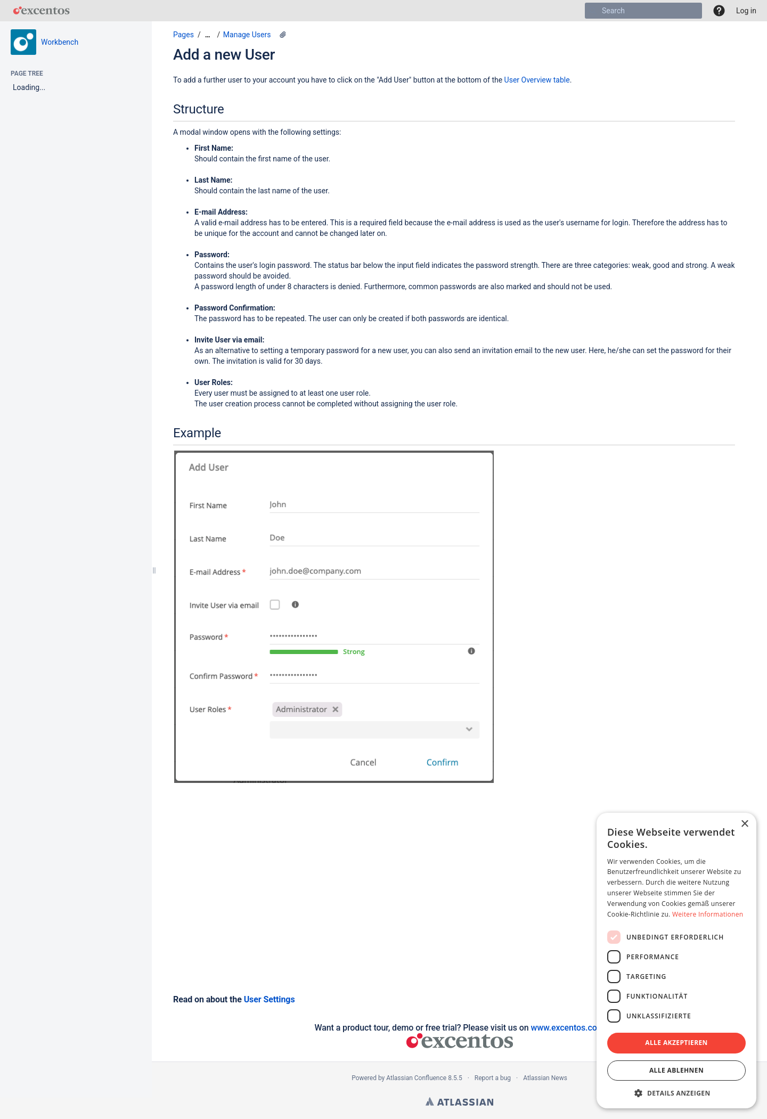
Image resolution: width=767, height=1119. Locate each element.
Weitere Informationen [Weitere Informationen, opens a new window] (708, 914)
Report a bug (493, 1078)
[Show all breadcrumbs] (208, 34)
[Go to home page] (41, 10)
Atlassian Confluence (416, 1078)
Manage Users (247, 34)
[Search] (593, 10)
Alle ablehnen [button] (676, 1070)
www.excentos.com (567, 1028)
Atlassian (459, 1101)
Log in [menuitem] (746, 10)
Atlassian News (545, 1078)
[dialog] (676, 960)
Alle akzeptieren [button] (676, 1042)
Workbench (59, 42)
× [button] (744, 824)
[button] (719, 10)
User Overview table (537, 80)
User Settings (269, 999)
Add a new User (224, 54)
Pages (183, 34)
